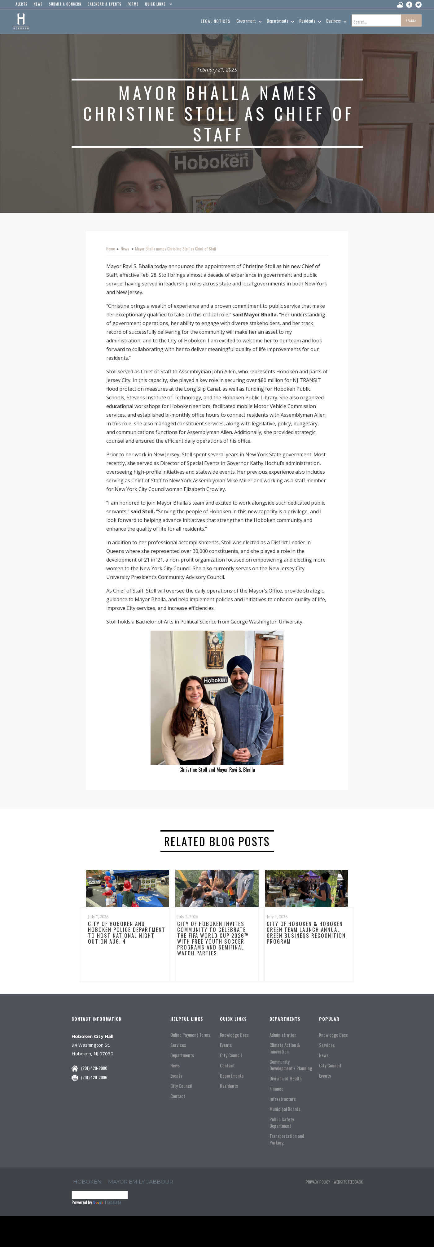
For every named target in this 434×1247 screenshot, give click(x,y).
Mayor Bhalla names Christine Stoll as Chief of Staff (175, 248)
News (125, 248)
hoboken (87, 1182)
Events (176, 1075)
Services (178, 1045)
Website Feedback (348, 1181)
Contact (177, 1096)
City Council (181, 1086)
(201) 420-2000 (94, 1068)
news (38, 4)
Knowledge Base (234, 1035)
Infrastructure (283, 1099)
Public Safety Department (282, 1122)
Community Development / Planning (291, 1064)
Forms (133, 4)
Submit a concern (65, 4)
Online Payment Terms (190, 1035)
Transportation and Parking (287, 1139)
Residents (229, 1086)
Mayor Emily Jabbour (140, 1182)
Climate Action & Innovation (285, 1048)
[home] (20, 21)
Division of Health (286, 1078)
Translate (107, 1202)
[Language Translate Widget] (100, 1195)
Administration (283, 1035)
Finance (276, 1088)
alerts (21, 4)
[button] (157, 5)
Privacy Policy (318, 1181)
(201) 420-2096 (94, 1077)
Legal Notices (215, 21)
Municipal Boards (285, 1109)
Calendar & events (104, 4)
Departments (182, 1055)
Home (110, 248)
